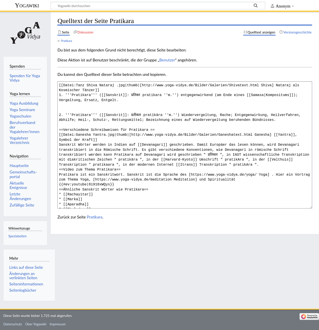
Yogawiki (27, 5)
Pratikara (66, 41)
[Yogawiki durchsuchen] (158, 5)
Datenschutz (12, 324)
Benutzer (167, 59)
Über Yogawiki (35, 324)
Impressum (58, 324)
